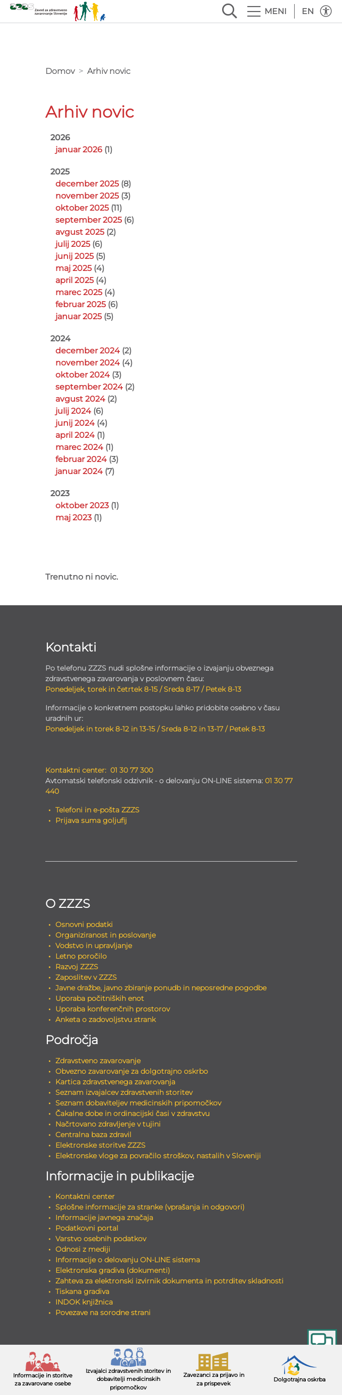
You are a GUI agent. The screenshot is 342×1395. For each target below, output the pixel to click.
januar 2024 (79, 471)
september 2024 (89, 387)
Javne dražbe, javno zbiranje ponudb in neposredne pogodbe (160, 987)
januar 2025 (78, 316)
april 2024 (75, 435)
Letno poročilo (81, 956)
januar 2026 (78, 149)
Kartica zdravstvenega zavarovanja (115, 1081)
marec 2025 (78, 292)
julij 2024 (73, 411)
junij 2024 (75, 423)
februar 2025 (80, 304)
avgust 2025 (79, 232)
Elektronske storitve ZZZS (100, 1145)
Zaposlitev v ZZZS (86, 977)
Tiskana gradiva (82, 1291)
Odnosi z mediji (82, 1249)
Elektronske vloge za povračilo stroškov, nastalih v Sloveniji (158, 1155)
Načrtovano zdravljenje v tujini (108, 1124)
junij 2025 (74, 256)
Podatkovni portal (86, 1228)
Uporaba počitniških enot (99, 998)
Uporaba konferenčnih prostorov (112, 1008)
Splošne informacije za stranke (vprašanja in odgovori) (150, 1207)
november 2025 (87, 196)
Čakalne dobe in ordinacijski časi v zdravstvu (132, 1113)
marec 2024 (79, 447)
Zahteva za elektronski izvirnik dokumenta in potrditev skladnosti (169, 1280)
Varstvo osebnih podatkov (100, 1238)
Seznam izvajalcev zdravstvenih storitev (123, 1092)
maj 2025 (73, 268)
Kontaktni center (85, 1196)
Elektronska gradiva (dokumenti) (112, 1270)
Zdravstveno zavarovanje (98, 1060)
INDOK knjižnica (84, 1302)
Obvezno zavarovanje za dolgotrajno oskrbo (131, 1071)
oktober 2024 (82, 375)
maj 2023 (73, 517)
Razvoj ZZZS (76, 966)
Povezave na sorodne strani (103, 1312)
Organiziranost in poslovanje (105, 935)
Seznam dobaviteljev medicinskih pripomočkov (138, 1102)
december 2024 (87, 350)
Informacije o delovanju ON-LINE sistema (127, 1259)
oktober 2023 (82, 505)
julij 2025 (72, 244)
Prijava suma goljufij (91, 820)
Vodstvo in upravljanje (93, 945)
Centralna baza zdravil (93, 1134)
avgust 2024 (80, 399)
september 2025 (88, 220)
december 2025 (87, 184)
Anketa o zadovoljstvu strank (105, 1019)
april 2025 (74, 280)
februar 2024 (81, 459)
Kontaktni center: (75, 770)
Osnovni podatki (84, 924)
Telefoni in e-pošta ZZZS (97, 809)
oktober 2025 (82, 208)
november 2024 (87, 362)
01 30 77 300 (131, 770)
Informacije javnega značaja (104, 1217)
